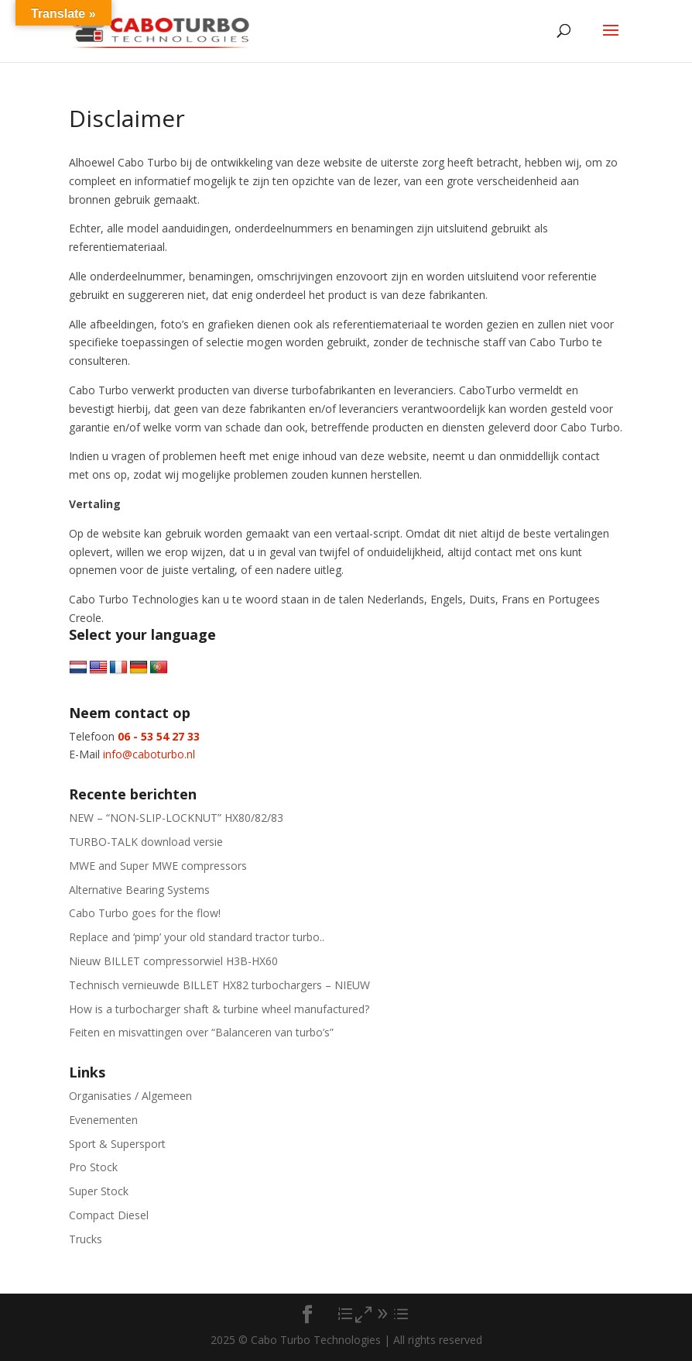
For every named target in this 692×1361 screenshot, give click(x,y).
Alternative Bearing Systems (139, 889)
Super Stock (98, 1191)
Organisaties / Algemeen (130, 1095)
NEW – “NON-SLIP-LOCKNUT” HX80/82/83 (176, 817)
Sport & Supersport (117, 1143)
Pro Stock (93, 1167)
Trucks (85, 1239)
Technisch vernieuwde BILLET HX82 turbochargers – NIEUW (219, 985)
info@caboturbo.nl (149, 754)
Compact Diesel (109, 1215)
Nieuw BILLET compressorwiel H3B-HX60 (173, 961)
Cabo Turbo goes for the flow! (145, 913)
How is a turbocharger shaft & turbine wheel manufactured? (219, 1009)
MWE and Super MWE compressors (158, 865)
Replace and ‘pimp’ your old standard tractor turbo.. (196, 937)
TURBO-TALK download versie (146, 841)
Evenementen (103, 1119)
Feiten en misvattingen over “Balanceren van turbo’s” (201, 1032)
